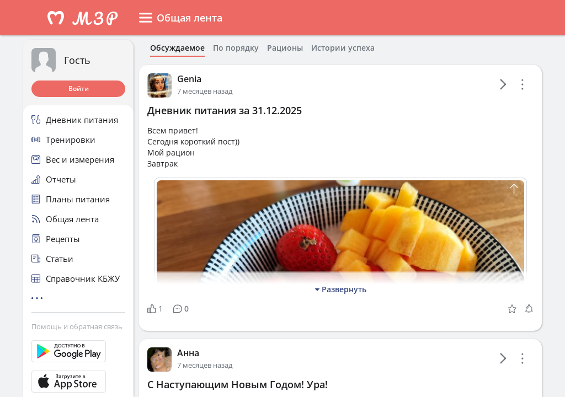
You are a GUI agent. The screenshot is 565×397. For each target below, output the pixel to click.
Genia (189, 78)
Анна (188, 352)
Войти (78, 88)
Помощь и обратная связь (76, 326)
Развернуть (340, 289)
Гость (77, 60)
